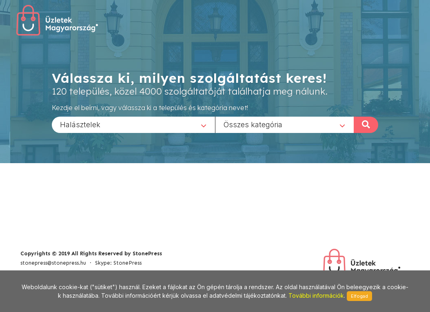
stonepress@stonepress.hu (53, 263)
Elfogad (359, 296)
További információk (316, 295)
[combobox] (133, 124)
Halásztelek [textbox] (80, 124)
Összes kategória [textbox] (253, 124)
